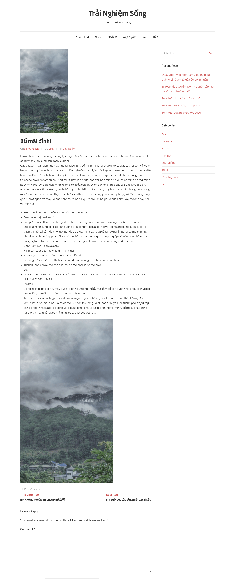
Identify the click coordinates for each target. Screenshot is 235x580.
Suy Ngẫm (130, 37)
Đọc (98, 37)
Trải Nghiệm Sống (117, 13)
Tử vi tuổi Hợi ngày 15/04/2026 (181, 98)
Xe (144, 37)
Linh (51, 148)
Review (112, 37)
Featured (167, 141)
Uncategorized (171, 177)
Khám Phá (82, 37)
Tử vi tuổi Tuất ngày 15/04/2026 (181, 105)
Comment (27, 529)
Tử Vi (156, 37)
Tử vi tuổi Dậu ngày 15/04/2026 (181, 112)
